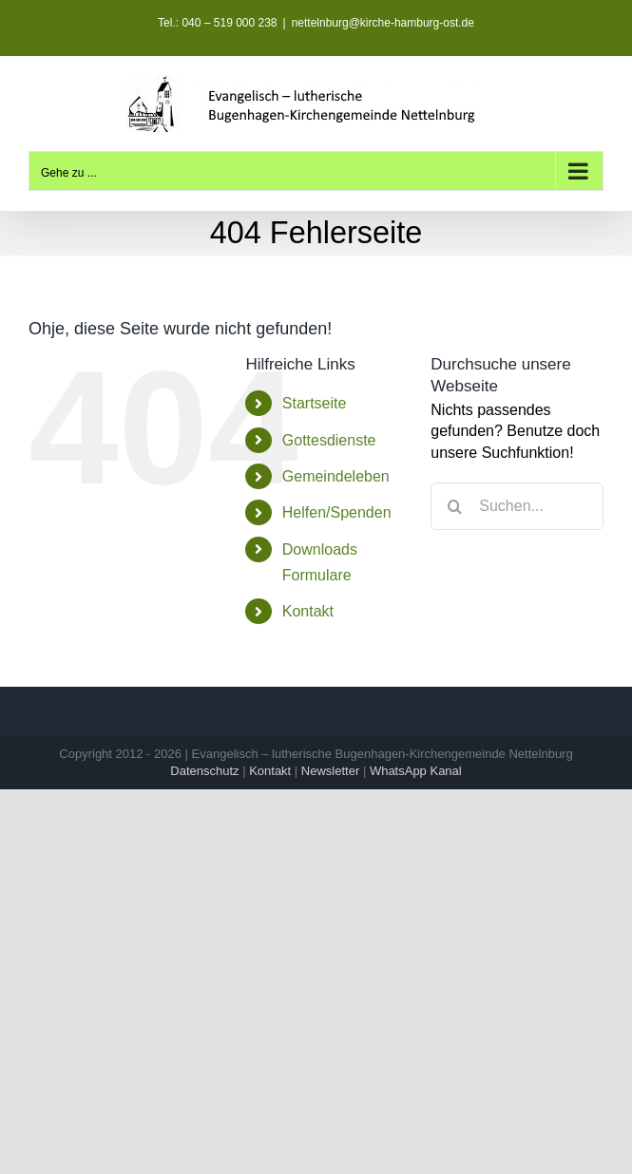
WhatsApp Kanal (416, 771)
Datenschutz (204, 771)
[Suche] (454, 506)
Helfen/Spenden (337, 512)
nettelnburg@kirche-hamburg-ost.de (383, 22)
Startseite (314, 403)
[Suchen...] (517, 506)
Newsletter (330, 771)
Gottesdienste (329, 440)
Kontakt (308, 611)
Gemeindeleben (336, 476)
